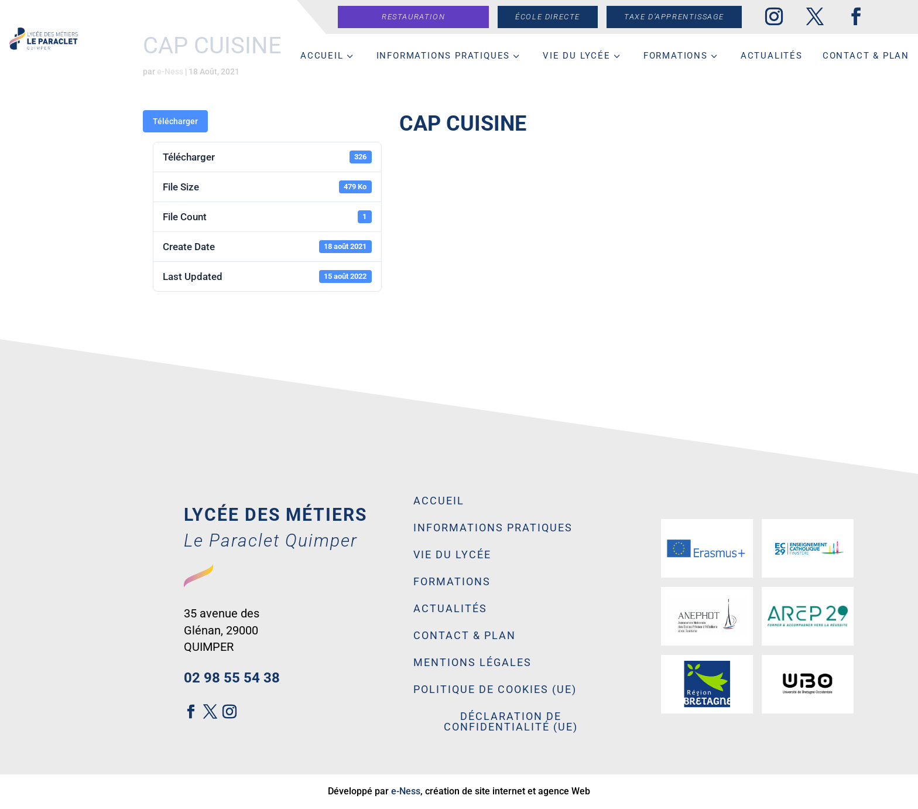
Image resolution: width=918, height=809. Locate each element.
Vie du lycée (577, 55)
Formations (675, 55)
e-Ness (405, 791)
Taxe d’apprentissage (679, 16)
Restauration (418, 16)
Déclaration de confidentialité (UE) (511, 722)
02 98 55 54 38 (232, 678)
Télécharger (175, 121)
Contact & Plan (866, 55)
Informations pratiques (443, 55)
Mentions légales (472, 662)
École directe (552, 16)
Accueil (322, 55)
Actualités (772, 55)
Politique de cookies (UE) (495, 689)
